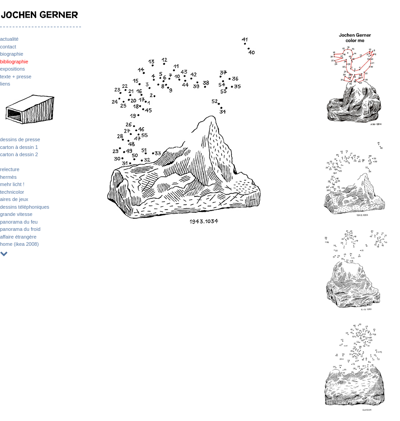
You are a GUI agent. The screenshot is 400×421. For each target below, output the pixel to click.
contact (8, 46)
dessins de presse (20, 139)
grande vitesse (16, 214)
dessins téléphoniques (24, 207)
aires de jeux (14, 199)
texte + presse (15, 76)
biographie (11, 54)
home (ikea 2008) (19, 244)
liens (5, 83)
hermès (8, 177)
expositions (12, 69)
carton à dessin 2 (19, 154)
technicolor (12, 192)
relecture (9, 169)
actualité (9, 39)
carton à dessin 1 (19, 147)
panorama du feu (19, 222)
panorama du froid (20, 229)
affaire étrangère (18, 236)
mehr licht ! (12, 184)
